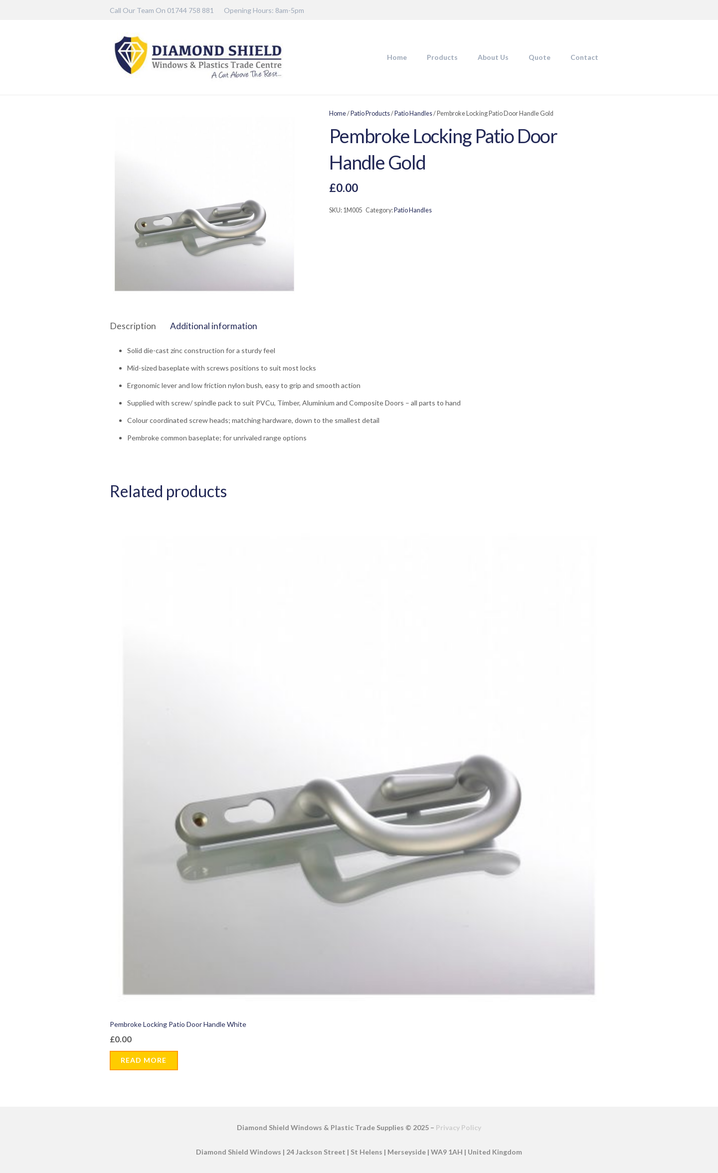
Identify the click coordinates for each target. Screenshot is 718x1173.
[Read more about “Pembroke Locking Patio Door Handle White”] (144, 1060)
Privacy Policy (458, 1127)
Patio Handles (413, 113)
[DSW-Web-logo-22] (198, 57)
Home (337, 113)
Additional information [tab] (213, 326)
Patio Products (370, 113)
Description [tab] (133, 326)
